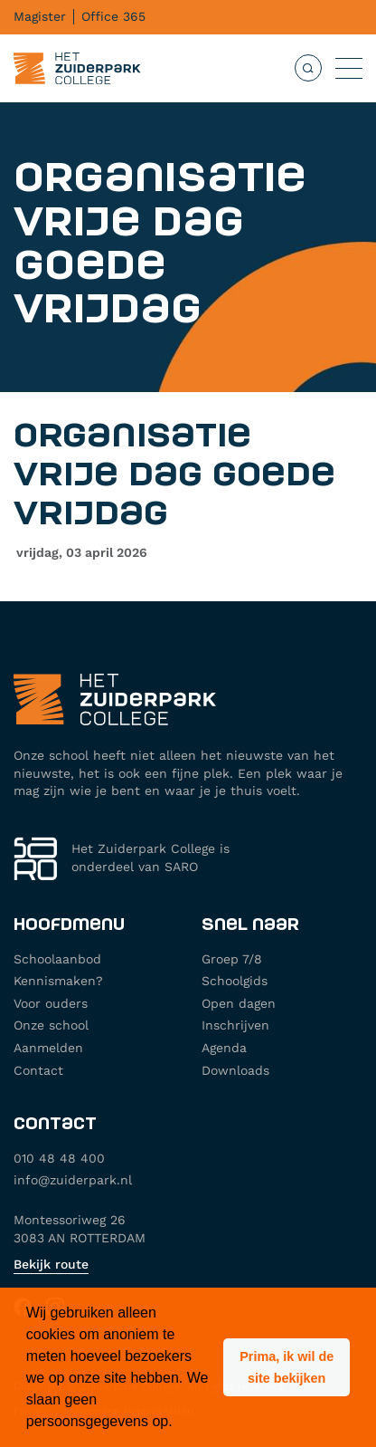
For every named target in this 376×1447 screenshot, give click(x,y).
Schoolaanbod (57, 959)
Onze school (51, 1025)
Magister (40, 16)
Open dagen (239, 1003)
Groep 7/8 (232, 959)
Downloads (235, 1070)
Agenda (224, 1047)
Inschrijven (235, 1025)
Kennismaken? (58, 980)
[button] (286, 1367)
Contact (38, 1070)
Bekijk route (51, 1264)
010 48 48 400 (59, 1158)
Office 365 (113, 16)
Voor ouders (51, 1003)
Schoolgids (235, 980)
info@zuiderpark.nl (73, 1180)
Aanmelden (48, 1047)
